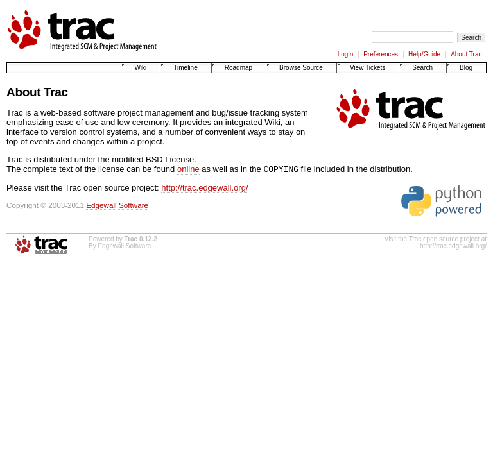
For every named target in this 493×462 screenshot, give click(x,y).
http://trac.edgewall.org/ (204, 189)
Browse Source (301, 67)
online (188, 170)
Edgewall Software (117, 206)
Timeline (185, 67)
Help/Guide (424, 54)
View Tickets (367, 67)
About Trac (466, 54)
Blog (466, 67)
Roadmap (238, 67)
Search (422, 67)
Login (345, 54)
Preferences (380, 54)
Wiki (140, 67)
